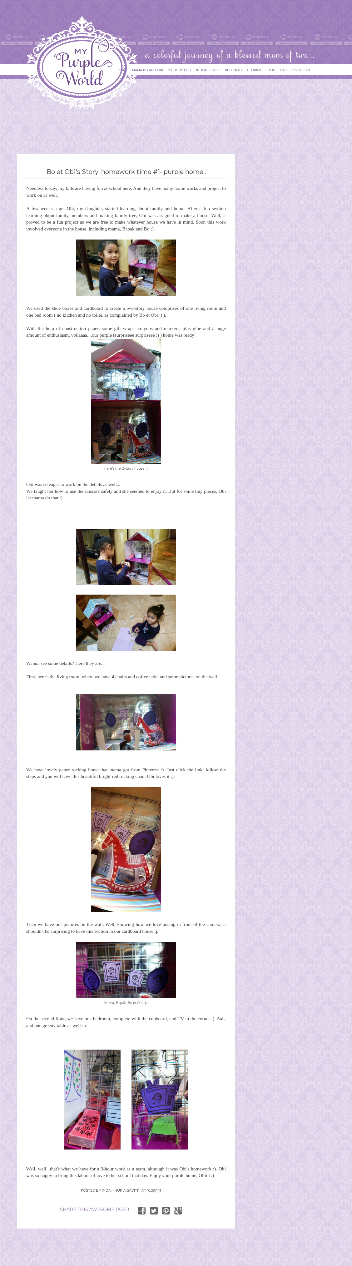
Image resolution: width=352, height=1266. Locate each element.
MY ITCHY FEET (179, 69)
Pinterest (150, 769)
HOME (123, 69)
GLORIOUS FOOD (261, 69)
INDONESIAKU (207, 69)
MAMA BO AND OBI (147, 69)
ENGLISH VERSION (295, 69)
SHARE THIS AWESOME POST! (94, 1209)
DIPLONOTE (233, 69)
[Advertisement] (130, 129)
